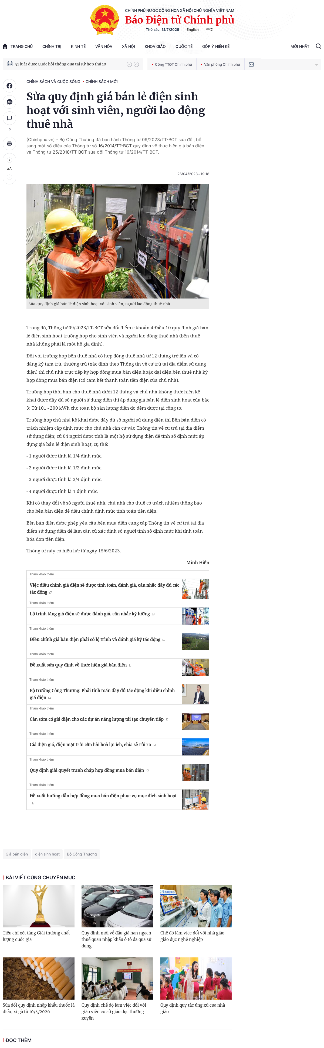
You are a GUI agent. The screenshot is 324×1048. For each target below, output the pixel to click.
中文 (209, 29)
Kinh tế (78, 46)
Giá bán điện (17, 854)
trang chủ (18, 46)
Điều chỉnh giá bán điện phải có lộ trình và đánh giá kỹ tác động (97, 639)
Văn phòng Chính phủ (220, 64)
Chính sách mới (102, 81)
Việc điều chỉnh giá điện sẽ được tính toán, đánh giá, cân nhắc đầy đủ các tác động (104, 588)
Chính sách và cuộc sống (53, 81)
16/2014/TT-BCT (115, 145)
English (193, 29)
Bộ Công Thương (82, 854)
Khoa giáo (155, 46)
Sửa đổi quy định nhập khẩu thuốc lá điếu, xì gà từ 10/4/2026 (39, 1008)
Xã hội (128, 46)
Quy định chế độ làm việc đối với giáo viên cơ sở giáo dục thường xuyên (114, 1012)
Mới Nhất (300, 46)
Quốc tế (184, 46)
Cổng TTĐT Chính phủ (172, 64)
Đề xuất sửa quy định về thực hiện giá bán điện (80, 665)
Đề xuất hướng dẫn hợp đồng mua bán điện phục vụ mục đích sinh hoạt (103, 798)
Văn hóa (103, 46)
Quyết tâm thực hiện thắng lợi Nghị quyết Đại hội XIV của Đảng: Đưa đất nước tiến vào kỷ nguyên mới (68, 64)
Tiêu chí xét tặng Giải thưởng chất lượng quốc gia (36, 936)
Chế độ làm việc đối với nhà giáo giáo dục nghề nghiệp (192, 936)
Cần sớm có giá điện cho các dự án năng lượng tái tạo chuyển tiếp (99, 719)
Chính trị (51, 46)
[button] (129, 64)
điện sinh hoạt (47, 854)
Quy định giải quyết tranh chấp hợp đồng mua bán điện (89, 770)
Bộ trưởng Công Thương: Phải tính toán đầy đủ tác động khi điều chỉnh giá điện (102, 694)
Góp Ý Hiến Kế (216, 46)
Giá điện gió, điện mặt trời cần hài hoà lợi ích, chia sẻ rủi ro (93, 745)
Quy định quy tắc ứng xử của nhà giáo (192, 1008)
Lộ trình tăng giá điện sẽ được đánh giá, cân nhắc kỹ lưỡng (92, 614)
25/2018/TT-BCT (70, 152)
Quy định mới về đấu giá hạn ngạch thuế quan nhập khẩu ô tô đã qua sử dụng (116, 939)
